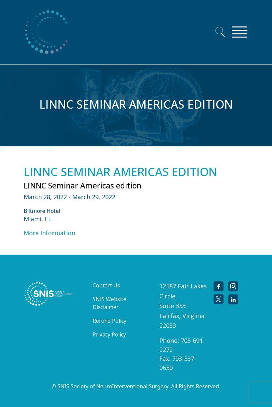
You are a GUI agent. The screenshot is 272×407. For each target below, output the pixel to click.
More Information (49, 233)
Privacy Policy (109, 334)
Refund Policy (109, 320)
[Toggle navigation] (239, 32)
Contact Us (106, 285)
